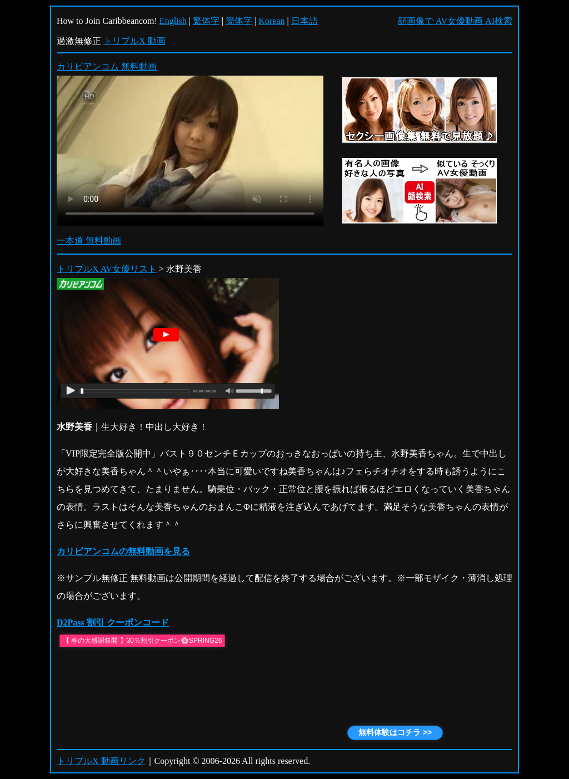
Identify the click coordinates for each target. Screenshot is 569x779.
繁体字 (206, 21)
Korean (271, 21)
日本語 (304, 21)
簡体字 (239, 21)
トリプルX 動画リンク (101, 761)
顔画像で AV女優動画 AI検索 (455, 21)
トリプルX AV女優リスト (107, 269)
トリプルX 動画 (134, 41)
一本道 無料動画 (89, 240)
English (173, 21)
